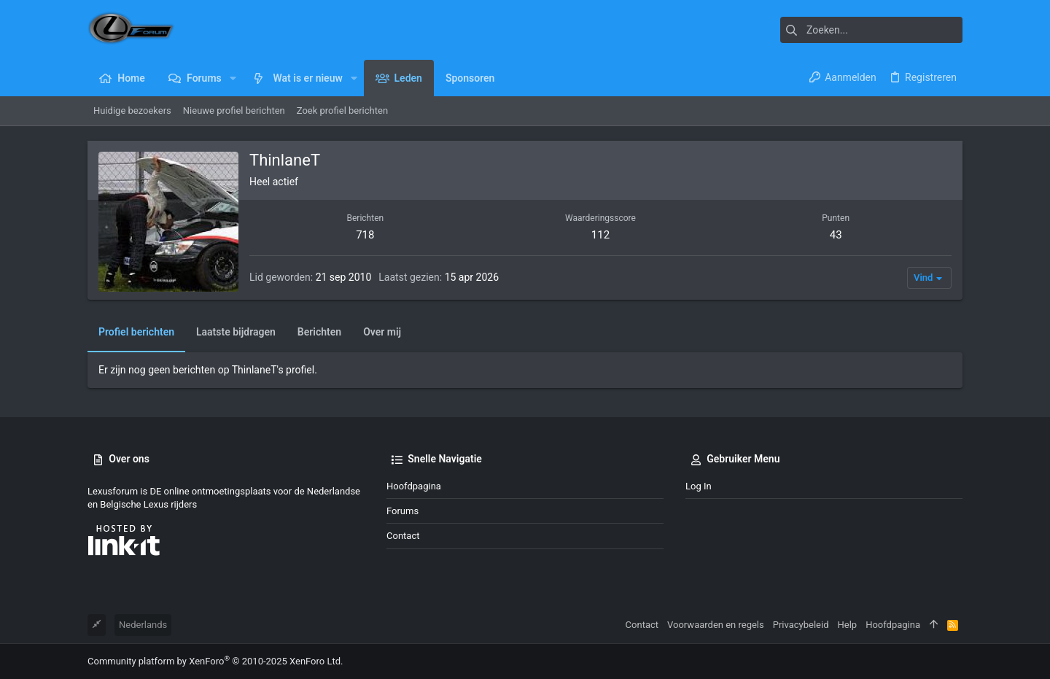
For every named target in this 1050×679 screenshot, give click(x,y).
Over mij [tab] (382, 332)
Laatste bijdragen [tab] (236, 332)
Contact (402, 535)
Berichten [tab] (319, 332)
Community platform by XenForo (215, 661)
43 (836, 234)
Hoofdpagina (413, 486)
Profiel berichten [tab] (136, 332)
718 (365, 234)
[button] (233, 78)
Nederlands (143, 624)
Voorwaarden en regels (715, 624)
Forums (402, 510)
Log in (698, 486)
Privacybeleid (801, 624)
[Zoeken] (871, 30)
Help (848, 624)
